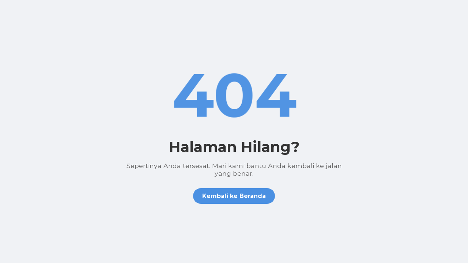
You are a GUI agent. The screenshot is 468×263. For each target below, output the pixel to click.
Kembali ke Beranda (234, 196)
